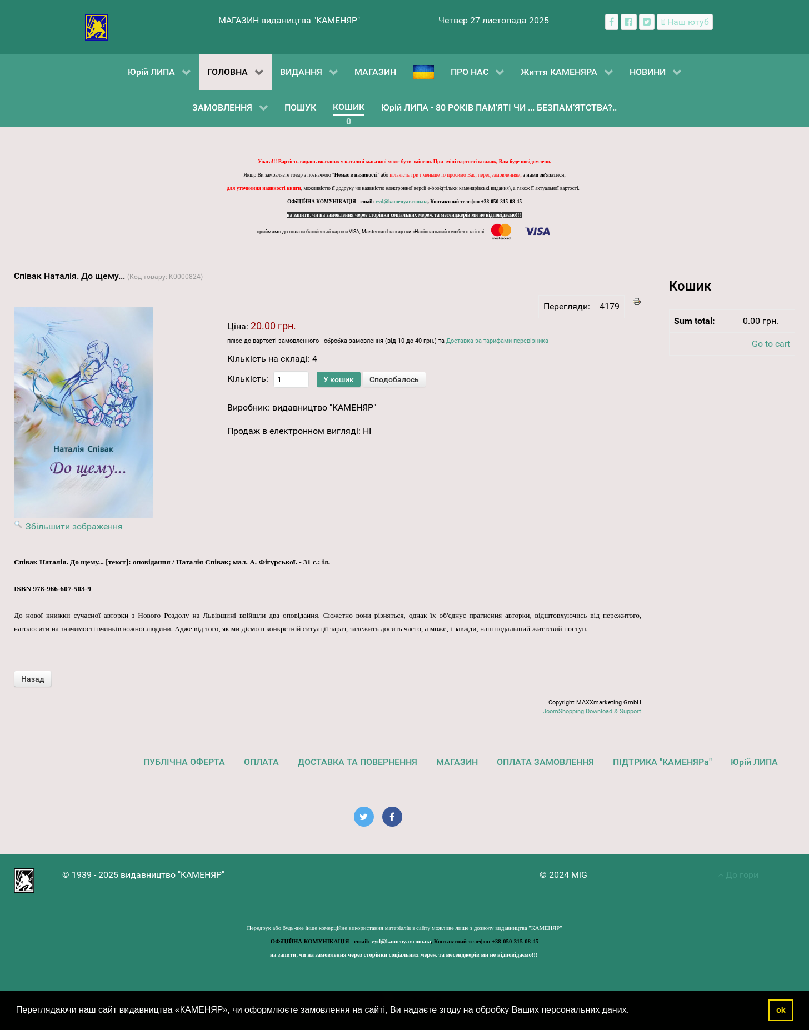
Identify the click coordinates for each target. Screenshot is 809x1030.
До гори (738, 874)
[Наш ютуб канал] (685, 22)
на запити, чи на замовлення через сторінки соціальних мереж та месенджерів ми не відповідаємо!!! (404, 215)
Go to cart (771, 343)
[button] (633, 1011)
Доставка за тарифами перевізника (497, 340)
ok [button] (781, 1010)
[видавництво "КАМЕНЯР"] (96, 26)
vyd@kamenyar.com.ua (402, 201)
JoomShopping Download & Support (592, 711)
